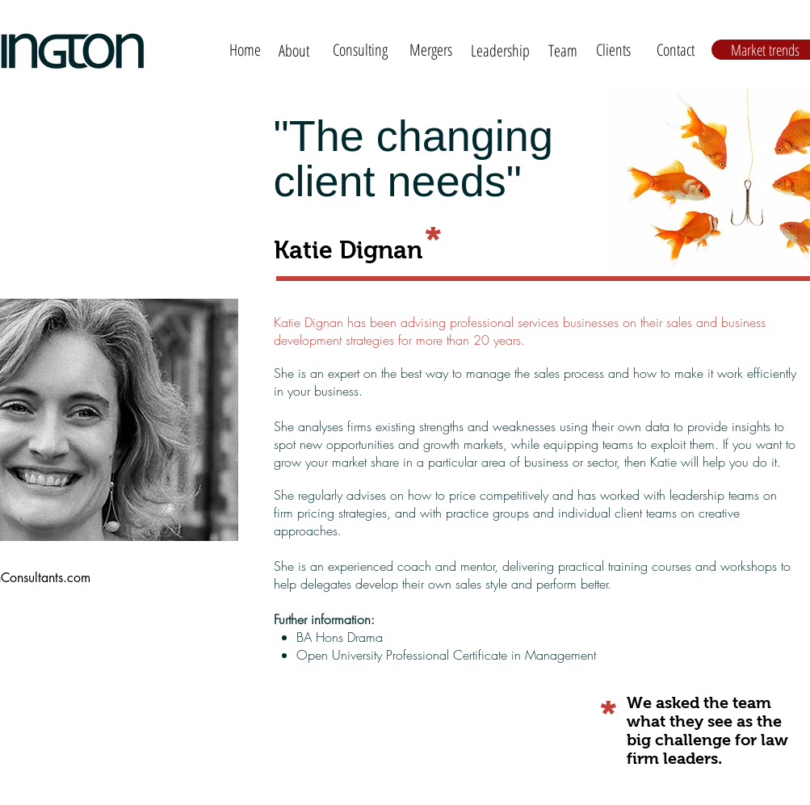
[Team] (563, 51)
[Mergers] (430, 50)
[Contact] (675, 50)
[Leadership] (500, 50)
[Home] (245, 49)
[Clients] (613, 50)
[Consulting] (360, 50)
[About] (294, 51)
